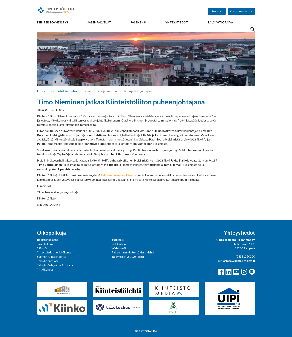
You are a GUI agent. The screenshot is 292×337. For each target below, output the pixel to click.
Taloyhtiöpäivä (220, 22)
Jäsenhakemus (46, 244)
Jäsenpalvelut (99, 22)
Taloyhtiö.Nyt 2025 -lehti (128, 256)
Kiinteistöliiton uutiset (64, 91)
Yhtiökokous (45, 269)
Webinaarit (119, 248)
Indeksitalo (119, 244)
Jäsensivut (216, 11)
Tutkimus (118, 239)
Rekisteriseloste (47, 239)
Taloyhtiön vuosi (47, 261)
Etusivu (41, 91)
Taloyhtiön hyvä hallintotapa (55, 265)
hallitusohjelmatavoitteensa (118, 175)
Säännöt (42, 248)
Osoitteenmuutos (241, 11)
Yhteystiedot (176, 22)
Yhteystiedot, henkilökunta (54, 252)
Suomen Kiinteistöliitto (51, 256)
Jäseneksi (138, 22)
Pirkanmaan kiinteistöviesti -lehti (133, 252)
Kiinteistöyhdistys (52, 22)
